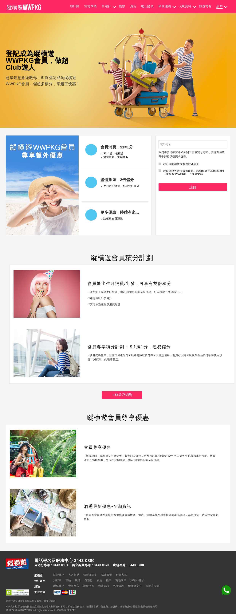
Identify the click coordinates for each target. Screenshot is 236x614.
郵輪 (68, 580)
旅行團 (75, 6)
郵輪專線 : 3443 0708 (128, 565)
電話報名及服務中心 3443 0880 (64, 561)
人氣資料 (185, 6)
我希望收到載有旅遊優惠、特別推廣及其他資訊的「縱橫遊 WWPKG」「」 (191, 172)
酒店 (133, 6)
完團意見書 (153, 585)
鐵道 (78, 580)
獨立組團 (165, 6)
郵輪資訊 (103, 585)
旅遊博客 (205, 6)
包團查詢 (118, 585)
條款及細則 (192, 164)
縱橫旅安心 (135, 585)
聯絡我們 (58, 585)
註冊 (192, 187)
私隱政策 (106, 574)
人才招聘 (73, 574)
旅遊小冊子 (137, 580)
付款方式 (121, 574)
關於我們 (58, 574)
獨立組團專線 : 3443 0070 (90, 565)
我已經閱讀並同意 (179, 164)
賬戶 (219, 6)
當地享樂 (90, 6)
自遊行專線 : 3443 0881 (51, 565)
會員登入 (73, 585)
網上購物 (147, 6)
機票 (122, 6)
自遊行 (106, 6)
